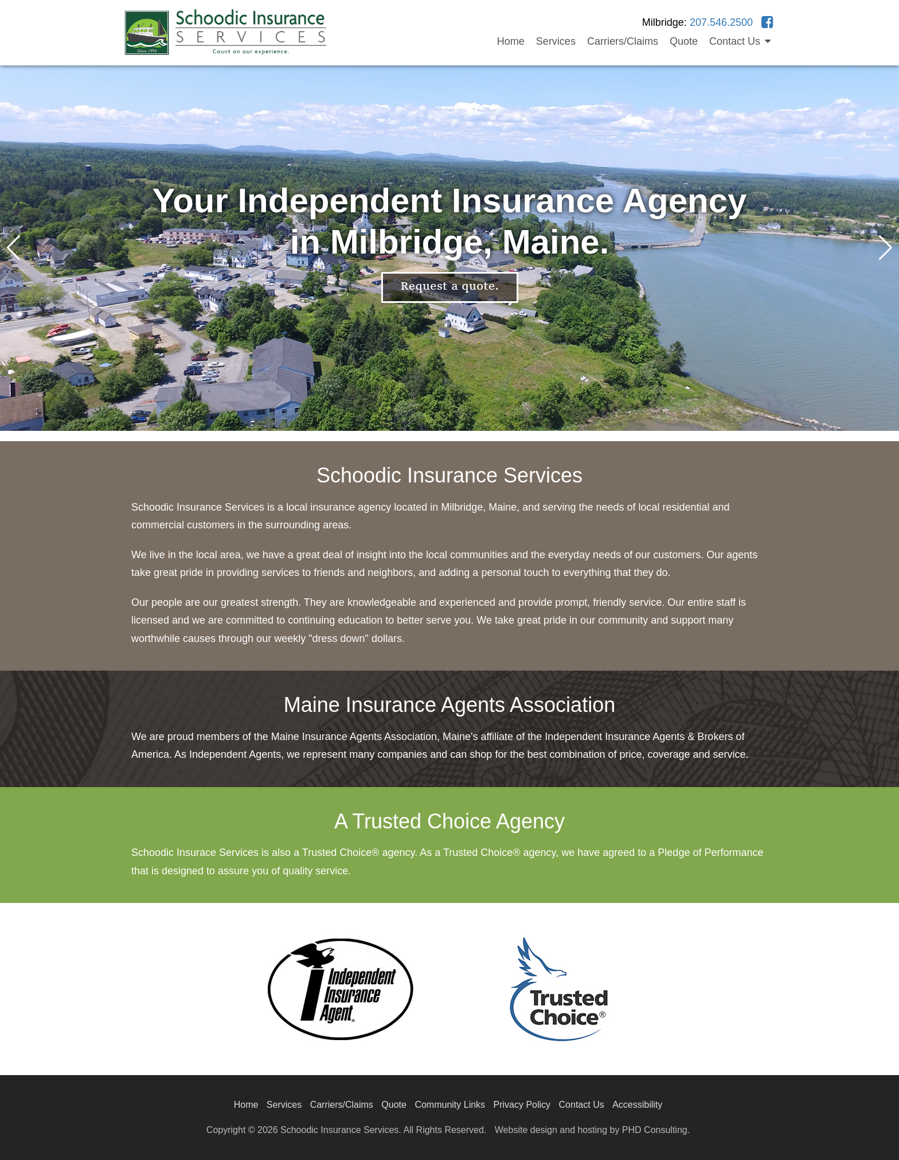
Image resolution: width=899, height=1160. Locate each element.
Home (511, 41)
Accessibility (637, 1105)
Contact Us (581, 1105)
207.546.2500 (721, 22)
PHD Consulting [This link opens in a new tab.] (654, 1130)
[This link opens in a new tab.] (767, 22)
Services (556, 41)
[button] (885, 247)
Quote (684, 41)
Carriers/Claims (622, 41)
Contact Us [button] (740, 41)
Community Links (450, 1105)
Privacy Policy (522, 1105)
